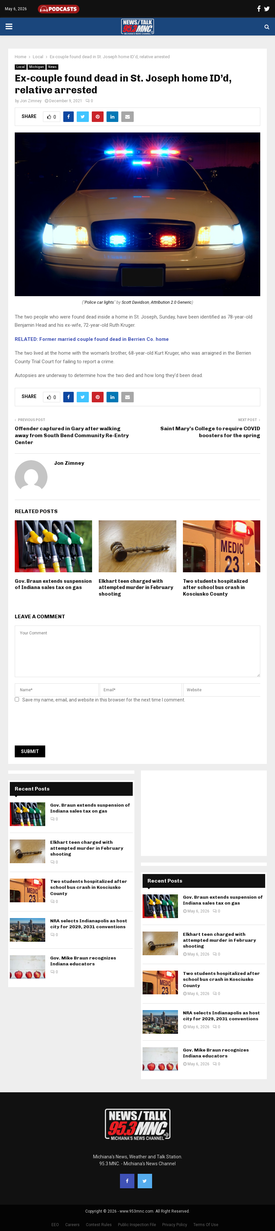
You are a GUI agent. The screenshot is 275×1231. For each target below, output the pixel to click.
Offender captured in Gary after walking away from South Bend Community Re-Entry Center (72, 435)
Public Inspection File (137, 1224)
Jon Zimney (31, 101)
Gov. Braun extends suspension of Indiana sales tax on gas (53, 584)
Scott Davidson (135, 302)
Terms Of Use (205, 1224)
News (52, 67)
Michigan (36, 67)
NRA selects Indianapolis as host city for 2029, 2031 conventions (88, 924)
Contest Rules (99, 1224)
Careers (72, 1224)
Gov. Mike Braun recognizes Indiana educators (83, 961)
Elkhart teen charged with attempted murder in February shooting (136, 587)
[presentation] (64, 726)
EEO (55, 1224)
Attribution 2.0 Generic (171, 302)
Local (20, 67)
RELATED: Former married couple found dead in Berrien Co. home (92, 339)
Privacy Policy (174, 1224)
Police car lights (99, 302)
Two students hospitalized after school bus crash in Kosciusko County (215, 587)
